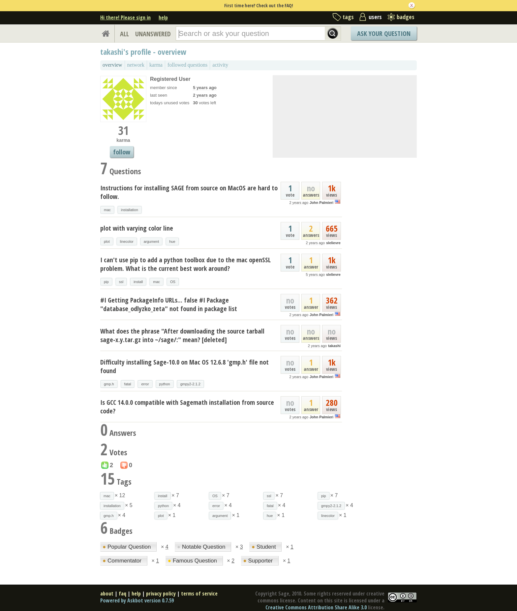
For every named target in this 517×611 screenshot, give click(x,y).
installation (129, 210)
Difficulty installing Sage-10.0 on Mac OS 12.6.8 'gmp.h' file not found (184, 366)
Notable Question (202, 547)
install (138, 282)
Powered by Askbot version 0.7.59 (137, 600)
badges (405, 17)
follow (121, 151)
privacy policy (161, 593)
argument (151, 241)
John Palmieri (321, 203)
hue (172, 241)
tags (348, 17)
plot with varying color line (136, 228)
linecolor (127, 241)
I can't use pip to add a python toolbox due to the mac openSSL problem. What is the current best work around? (185, 264)
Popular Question (127, 547)
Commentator (123, 561)
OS (172, 282)
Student (264, 547)
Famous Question (193, 561)
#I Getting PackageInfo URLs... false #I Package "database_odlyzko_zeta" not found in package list (168, 304)
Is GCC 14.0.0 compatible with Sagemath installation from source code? (187, 406)
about (106, 593)
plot (107, 241)
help (163, 17)
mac (107, 210)
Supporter (258, 561)
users (375, 17)
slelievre (333, 243)
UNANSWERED (153, 33)
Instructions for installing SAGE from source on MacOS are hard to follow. (189, 192)
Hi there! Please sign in (125, 17)
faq (122, 593)
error (145, 384)
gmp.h (109, 384)
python (164, 384)
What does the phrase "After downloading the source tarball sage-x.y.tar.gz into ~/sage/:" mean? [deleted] (182, 335)
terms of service (199, 593)
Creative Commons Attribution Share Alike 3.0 (316, 607)
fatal (127, 384)
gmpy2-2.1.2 (190, 384)
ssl (121, 282)
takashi (334, 346)
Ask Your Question (384, 33)
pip (106, 282)
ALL (124, 33)
